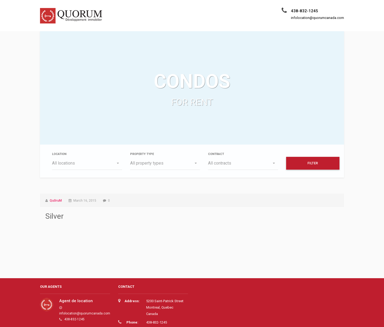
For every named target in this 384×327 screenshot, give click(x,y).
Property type (142, 154)
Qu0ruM (56, 200)
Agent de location (76, 300)
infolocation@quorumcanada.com (84, 313)
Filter (312, 163)
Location (59, 154)
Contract (216, 154)
